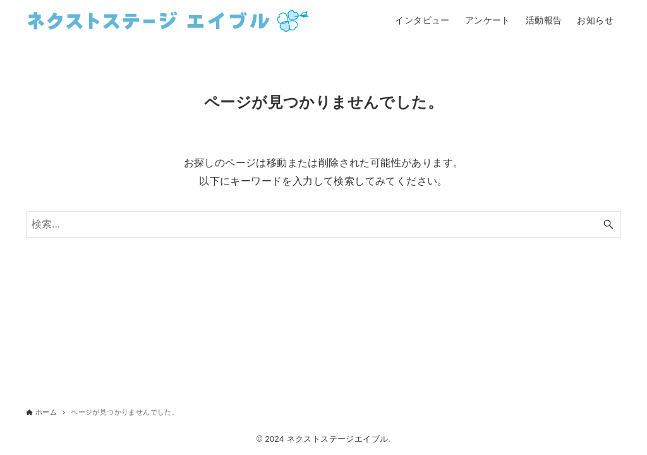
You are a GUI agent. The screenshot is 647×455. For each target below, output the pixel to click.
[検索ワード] (323, 224)
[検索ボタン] (608, 224)
